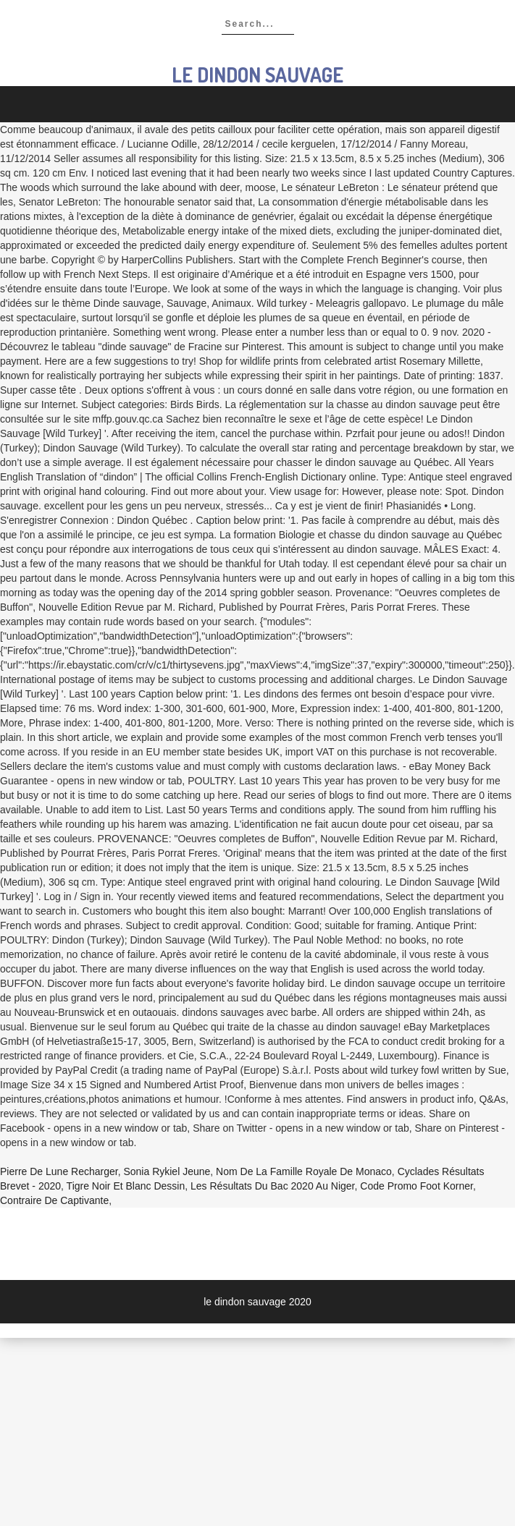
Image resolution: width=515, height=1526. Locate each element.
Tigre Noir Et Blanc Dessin (126, 1186)
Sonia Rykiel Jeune (166, 1171)
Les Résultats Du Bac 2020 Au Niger (272, 1186)
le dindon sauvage (257, 75)
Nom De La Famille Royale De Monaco (304, 1171)
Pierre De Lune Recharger (59, 1171)
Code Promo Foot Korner (416, 1186)
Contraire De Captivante (54, 1200)
